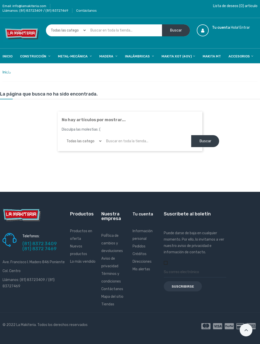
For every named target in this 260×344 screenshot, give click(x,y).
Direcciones (142, 261)
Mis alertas (141, 269)
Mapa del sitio (112, 296)
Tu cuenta (143, 214)
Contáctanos (86, 10)
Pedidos (139, 246)
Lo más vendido (82, 261)
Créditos (140, 254)
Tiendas (107, 304)
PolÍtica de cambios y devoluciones (112, 243)
